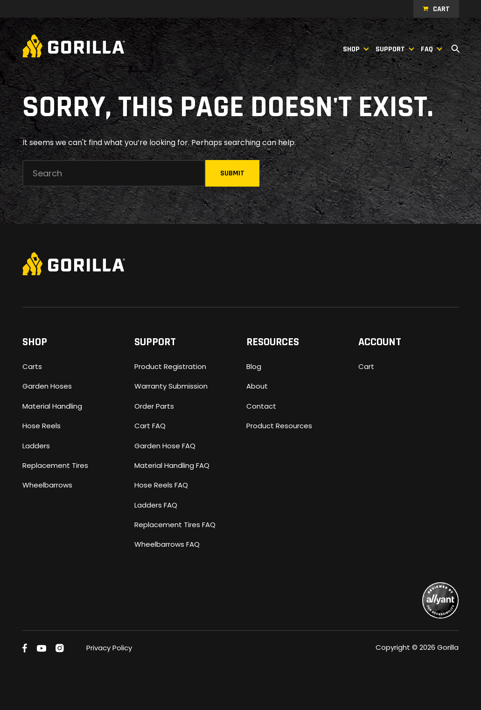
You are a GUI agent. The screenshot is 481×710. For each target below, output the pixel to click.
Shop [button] (351, 49)
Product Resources (279, 426)
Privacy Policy (109, 648)
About (257, 386)
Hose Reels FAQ (161, 485)
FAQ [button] (427, 49)
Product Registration (170, 366)
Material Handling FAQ (171, 465)
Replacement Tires (55, 465)
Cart (441, 9)
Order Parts (154, 406)
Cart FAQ (150, 426)
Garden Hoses (47, 386)
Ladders (36, 446)
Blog (253, 366)
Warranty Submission (171, 386)
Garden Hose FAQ (164, 446)
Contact (261, 406)
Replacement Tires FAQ (175, 524)
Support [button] (390, 49)
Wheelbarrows (47, 485)
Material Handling (52, 406)
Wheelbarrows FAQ (167, 544)
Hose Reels (41, 426)
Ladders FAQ (155, 505)
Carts (32, 366)
